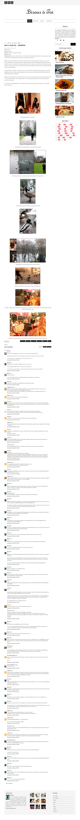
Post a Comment (9, 783)
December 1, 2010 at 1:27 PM (13, 708)
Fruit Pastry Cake (60, 117)
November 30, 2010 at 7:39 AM (13, 398)
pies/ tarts (67, 137)
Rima (8, 362)
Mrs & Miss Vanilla (11, 655)
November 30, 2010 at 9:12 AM (13, 419)
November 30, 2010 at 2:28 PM (13, 548)
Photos (57, 137)
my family (62, 133)
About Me (35, 20)
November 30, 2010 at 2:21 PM (13, 515)
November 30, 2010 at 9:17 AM (13, 426)
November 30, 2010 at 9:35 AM (13, 442)
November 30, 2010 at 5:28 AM (13, 378)
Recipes (42, 20)
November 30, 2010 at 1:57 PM (13, 480)
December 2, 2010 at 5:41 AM (13, 737)
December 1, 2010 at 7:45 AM (13, 652)
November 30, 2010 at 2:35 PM (13, 570)
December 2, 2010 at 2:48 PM (13, 780)
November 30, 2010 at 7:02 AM (13, 392)
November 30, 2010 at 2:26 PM (13, 536)
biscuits (57, 124)
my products (70, 133)
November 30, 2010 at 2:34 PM (13, 564)
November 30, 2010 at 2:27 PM (13, 543)
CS (7, 351)
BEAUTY (9, 395)
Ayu (8, 450)
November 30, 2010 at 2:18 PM (13, 496)
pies (61, 137)
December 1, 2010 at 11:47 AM (13, 676)
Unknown (9, 462)
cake (54, 804)
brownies (68, 124)
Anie (8, 588)
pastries (71, 135)
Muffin (57, 133)
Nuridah (9, 645)
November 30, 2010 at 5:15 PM (13, 602)
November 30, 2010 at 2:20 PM (13, 508)
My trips (65, 135)
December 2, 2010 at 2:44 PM (13, 760)
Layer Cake (62, 131)
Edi (7, 469)
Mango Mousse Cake (61, 90)
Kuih (56, 131)
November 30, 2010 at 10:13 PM (13, 629)
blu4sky (8, 710)
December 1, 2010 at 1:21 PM (13, 691)
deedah (8, 670)
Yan (8, 401)
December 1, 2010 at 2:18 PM (13, 715)
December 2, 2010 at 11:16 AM (13, 744)
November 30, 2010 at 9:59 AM (13, 447)
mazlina (8, 422)
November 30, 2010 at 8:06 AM (13, 414)
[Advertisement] (27, 33)
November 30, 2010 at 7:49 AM (13, 407)
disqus (44, 346)
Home (29, 20)
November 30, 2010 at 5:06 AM (13, 370)
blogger (40, 346)
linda (8, 416)
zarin (8, 437)
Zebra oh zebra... (60, 62)
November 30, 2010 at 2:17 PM (13, 489)
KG (7, 429)
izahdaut (9, 476)
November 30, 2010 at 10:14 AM (13, 459)
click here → (57, 38)
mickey (8, 732)
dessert (54, 808)
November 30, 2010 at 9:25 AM (13, 435)
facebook (49, 346)
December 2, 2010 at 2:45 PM (13, 767)
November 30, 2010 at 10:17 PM (13, 643)
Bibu (8, 373)
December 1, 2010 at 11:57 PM (13, 723)
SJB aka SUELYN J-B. (11, 664)
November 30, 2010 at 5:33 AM (13, 384)
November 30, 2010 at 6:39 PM (13, 618)
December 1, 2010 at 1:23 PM (13, 698)
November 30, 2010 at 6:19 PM (13, 608)
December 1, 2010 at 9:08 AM (13, 662)
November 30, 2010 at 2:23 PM (13, 523)
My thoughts (57, 135)
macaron (69, 131)
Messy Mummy (10, 739)
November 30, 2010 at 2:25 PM (13, 530)
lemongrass (9, 387)
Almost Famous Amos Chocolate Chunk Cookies (64, 76)
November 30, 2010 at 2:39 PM (13, 585)
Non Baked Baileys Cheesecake (63, 103)
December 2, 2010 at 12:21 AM (13, 730)
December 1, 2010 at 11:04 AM (13, 668)
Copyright (49, 20)
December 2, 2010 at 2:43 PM (13, 753)
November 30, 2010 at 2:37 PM (13, 577)
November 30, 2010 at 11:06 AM (13, 473)
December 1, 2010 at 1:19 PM (13, 684)
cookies (54, 806)
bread (62, 124)
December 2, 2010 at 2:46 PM (13, 774)
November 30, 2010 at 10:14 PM (13, 635)
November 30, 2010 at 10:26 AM (13, 466)
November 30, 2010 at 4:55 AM (13, 360)
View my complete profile (11, 808)
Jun (8, 409)
